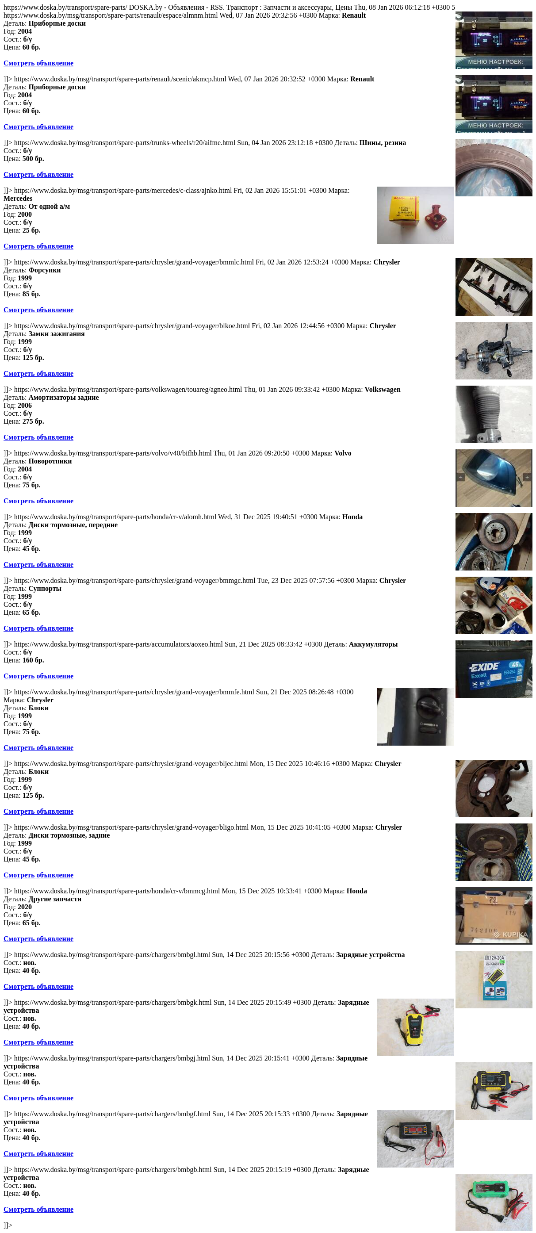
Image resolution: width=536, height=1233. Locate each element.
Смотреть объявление (38, 63)
